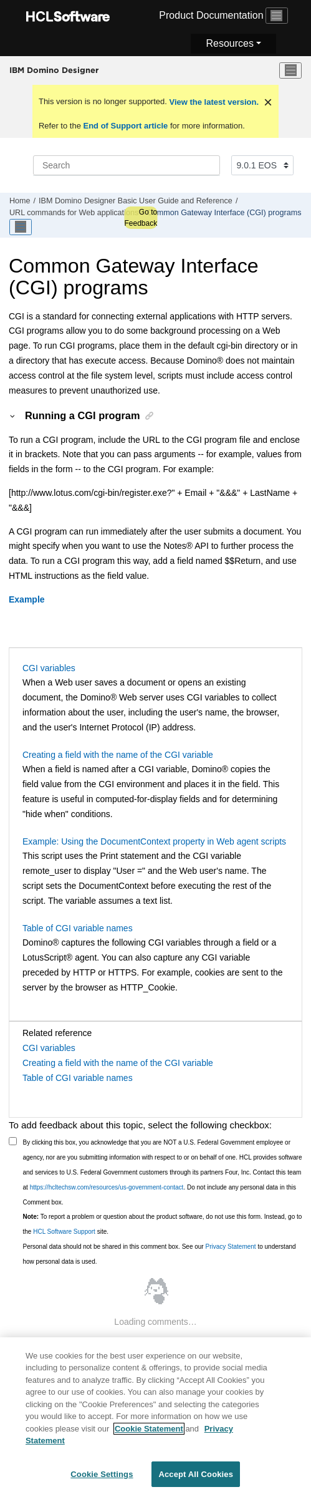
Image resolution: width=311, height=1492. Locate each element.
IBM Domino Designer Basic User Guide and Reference (135, 200)
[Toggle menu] (290, 70)
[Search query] (126, 165)
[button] (13, 415)
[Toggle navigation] (277, 15)
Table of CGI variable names (77, 928)
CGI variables (48, 668)
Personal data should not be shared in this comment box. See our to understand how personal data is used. (159, 1254)
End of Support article (125, 125)
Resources (229, 43)
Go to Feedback (140, 218)
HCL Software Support (64, 1231)
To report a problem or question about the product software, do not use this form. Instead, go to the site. (162, 1224)
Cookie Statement (149, 1434)
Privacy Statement (230, 1246)
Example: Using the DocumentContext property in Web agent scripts (154, 841)
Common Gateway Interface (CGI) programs (224, 212)
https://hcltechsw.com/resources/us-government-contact (107, 1187)
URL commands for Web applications (73, 212)
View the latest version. (213, 102)
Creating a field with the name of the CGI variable (117, 755)
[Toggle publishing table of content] (20, 227)
